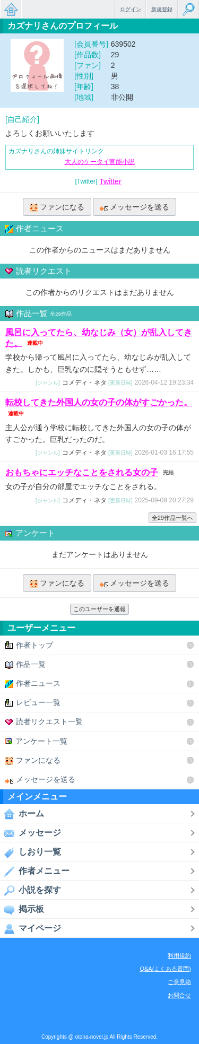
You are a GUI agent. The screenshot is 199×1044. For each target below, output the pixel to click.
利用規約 (179, 955)
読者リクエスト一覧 (44, 721)
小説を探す (30, 890)
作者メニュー (35, 871)
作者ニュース (32, 683)
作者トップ (29, 645)
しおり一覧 (30, 852)
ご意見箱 (179, 982)
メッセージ (30, 833)
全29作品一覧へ (172, 518)
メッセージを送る (134, 207)
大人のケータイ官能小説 (100, 162)
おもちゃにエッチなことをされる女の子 (81, 472)
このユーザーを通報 (99, 609)
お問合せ (179, 995)
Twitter (110, 181)
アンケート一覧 (36, 741)
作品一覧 (25, 664)
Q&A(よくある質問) (165, 968)
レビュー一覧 (32, 702)
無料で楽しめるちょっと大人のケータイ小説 (10, 9)
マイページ (30, 928)
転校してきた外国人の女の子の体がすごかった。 (98, 402)
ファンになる (57, 207)
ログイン (130, 9)
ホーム (22, 814)
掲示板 (22, 909)
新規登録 (161, 9)
